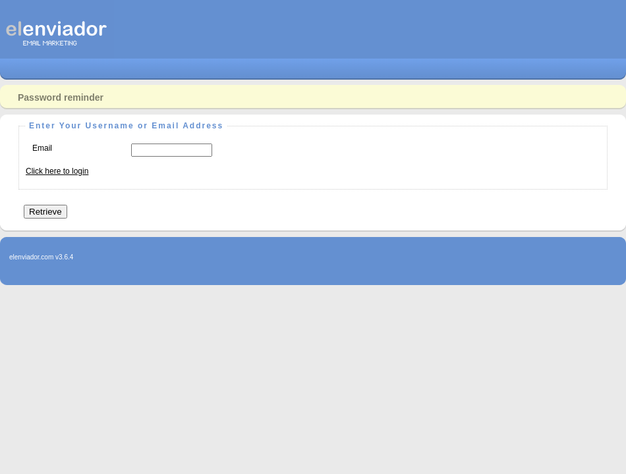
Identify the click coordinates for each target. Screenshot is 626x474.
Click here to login (57, 171)
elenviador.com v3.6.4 (41, 257)
